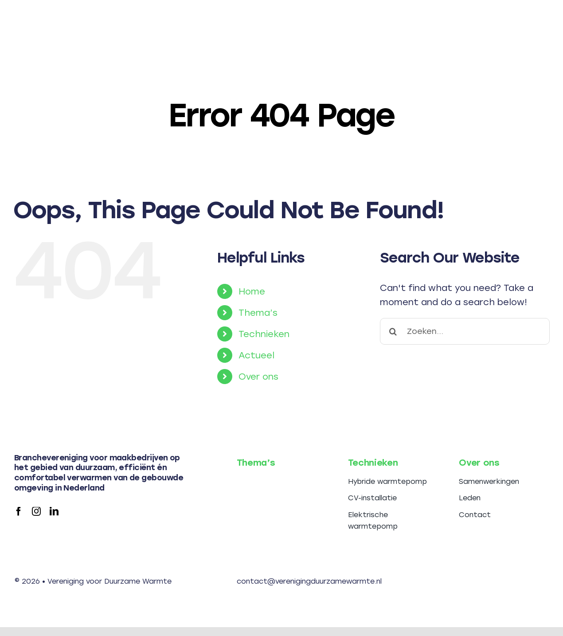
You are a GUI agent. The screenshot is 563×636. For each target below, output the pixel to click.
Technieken (263, 334)
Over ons (258, 376)
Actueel (256, 355)
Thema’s (258, 312)
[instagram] (36, 511)
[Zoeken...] (465, 331)
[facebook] (18, 511)
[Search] (393, 331)
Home (251, 291)
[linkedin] (54, 511)
